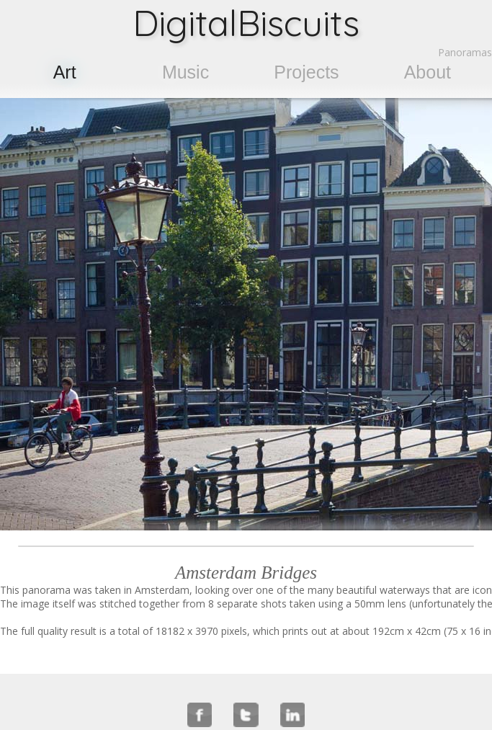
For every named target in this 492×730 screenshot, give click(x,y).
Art (64, 72)
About (427, 72)
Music (185, 72)
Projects (306, 72)
